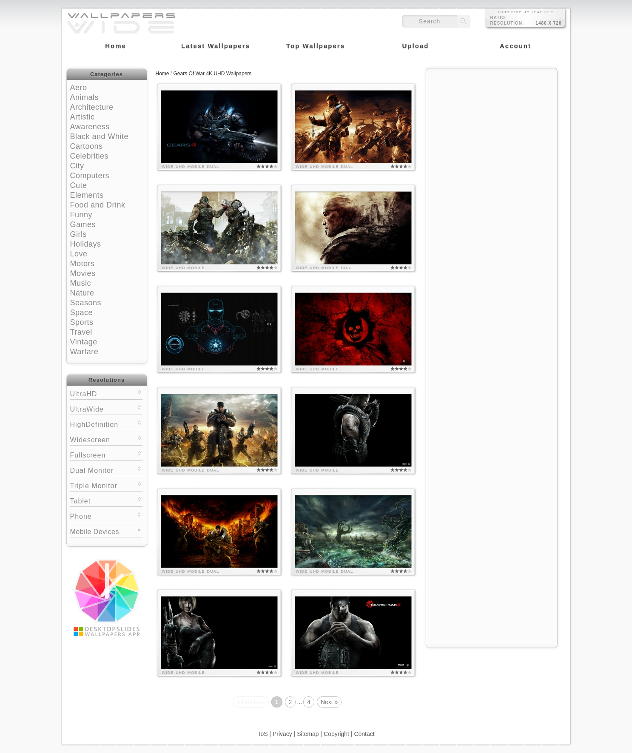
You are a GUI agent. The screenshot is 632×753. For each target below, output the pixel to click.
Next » (329, 702)
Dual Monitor (106, 469)
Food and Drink (97, 205)
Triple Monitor (106, 484)
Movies (83, 273)
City (77, 166)
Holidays (85, 244)
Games (83, 224)
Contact (364, 733)
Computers (90, 175)
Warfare (84, 351)
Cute (78, 185)
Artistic (82, 117)
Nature (82, 293)
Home (162, 74)
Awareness (90, 126)
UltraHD (106, 393)
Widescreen (106, 439)
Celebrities (89, 156)
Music (80, 283)
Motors (82, 263)
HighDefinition (106, 423)
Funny (81, 214)
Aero (78, 87)
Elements (87, 195)
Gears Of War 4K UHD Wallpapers (213, 74)
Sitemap (308, 733)
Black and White (99, 136)
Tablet (106, 500)
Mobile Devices (94, 531)
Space (81, 312)
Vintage (83, 342)
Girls (78, 234)
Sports (82, 322)
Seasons (86, 302)
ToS (262, 733)
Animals (84, 97)
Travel (81, 332)
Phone (106, 515)
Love (79, 254)
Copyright (336, 733)
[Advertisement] (491, 126)
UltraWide (106, 408)
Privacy (282, 733)
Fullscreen (106, 454)
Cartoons (86, 146)
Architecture (92, 107)
